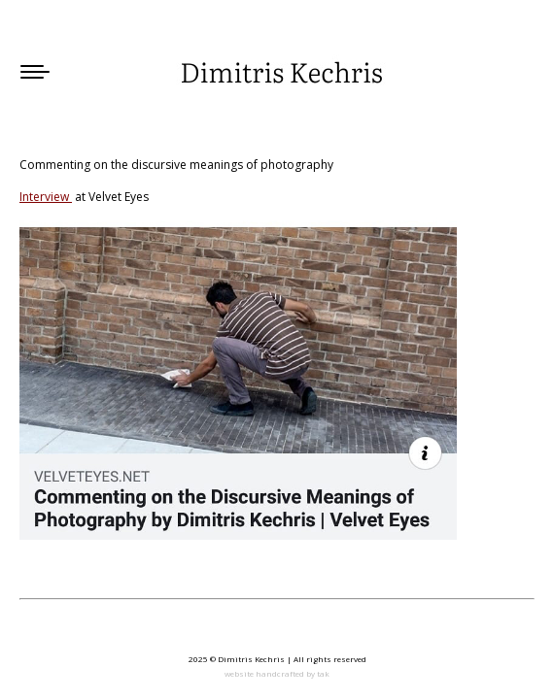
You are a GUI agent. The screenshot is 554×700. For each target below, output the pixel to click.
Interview (45, 196)
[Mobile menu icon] (35, 72)
